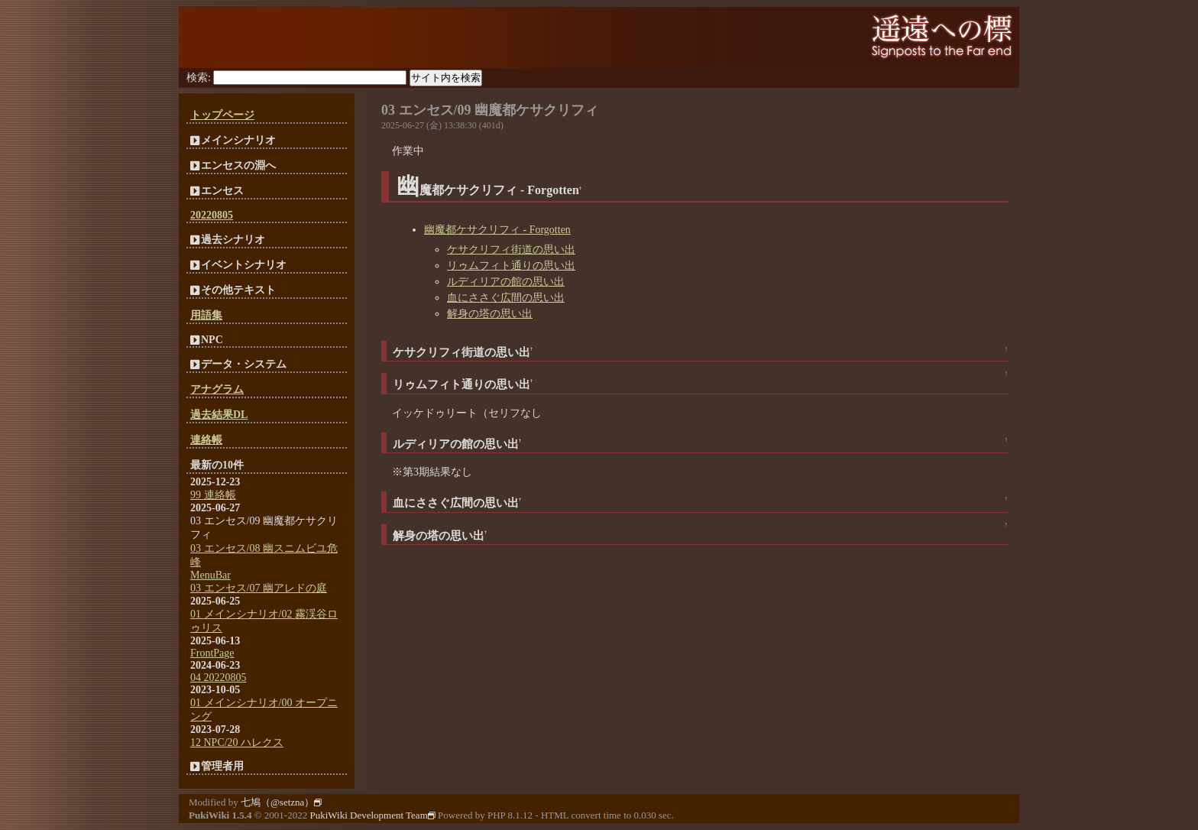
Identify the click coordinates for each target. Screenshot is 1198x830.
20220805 (211, 215)
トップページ (222, 115)
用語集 (206, 315)
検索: (198, 77)
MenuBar (210, 575)
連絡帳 (206, 440)
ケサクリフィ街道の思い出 (511, 249)
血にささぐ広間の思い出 (506, 297)
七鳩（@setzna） (281, 802)
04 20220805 (218, 677)
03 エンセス (417, 110)
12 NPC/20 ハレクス (236, 742)
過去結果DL (219, 414)
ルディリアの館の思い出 (506, 281)
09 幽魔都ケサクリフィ (528, 110)
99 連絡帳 (213, 495)
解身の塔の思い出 (490, 313)
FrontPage (212, 653)
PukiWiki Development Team (372, 815)
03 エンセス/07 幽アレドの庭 (258, 588)
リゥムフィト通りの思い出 (511, 265)
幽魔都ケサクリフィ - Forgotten (497, 229)
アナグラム (217, 389)
